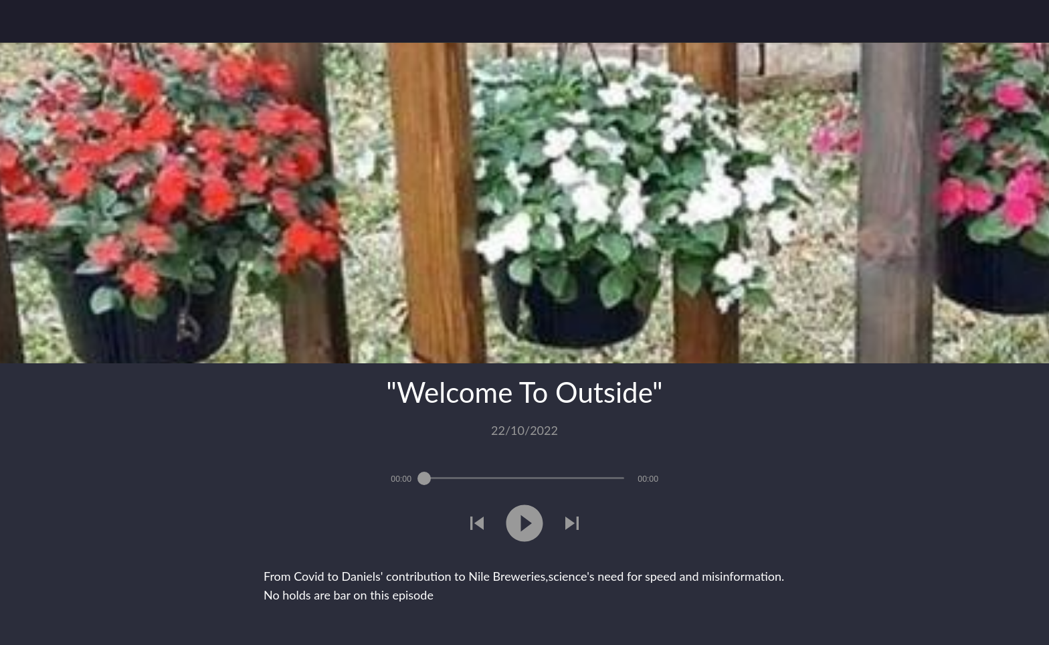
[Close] (27, 21)
